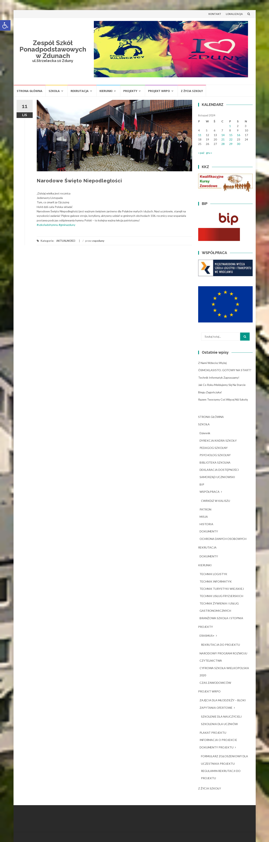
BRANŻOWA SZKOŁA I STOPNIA (221, 618)
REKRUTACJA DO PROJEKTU (220, 644)
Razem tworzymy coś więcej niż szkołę (223, 399)
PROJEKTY (130, 91)
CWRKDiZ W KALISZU (215, 500)
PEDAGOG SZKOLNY (214, 447)
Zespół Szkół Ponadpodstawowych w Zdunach (53, 49)
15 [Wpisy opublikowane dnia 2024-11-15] (230, 135)
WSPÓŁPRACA (210, 491)
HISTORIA (206, 524)
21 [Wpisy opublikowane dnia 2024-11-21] (223, 139)
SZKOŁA (54, 91)
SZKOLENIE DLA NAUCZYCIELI (221, 716)
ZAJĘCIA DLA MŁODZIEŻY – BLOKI (223, 700)
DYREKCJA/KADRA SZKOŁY (218, 440)
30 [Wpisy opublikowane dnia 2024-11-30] (238, 144)
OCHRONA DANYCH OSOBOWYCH (223, 538)
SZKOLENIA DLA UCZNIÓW (219, 724)
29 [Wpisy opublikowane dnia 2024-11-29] (230, 144)
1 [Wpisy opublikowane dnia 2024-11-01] (230, 126)
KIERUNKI (105, 91)
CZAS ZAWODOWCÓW (215, 682)
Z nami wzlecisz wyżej (212, 363)
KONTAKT (214, 14)
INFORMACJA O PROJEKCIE (218, 740)
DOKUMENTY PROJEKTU (216, 747)
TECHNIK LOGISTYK (213, 574)
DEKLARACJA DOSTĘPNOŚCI (219, 469)
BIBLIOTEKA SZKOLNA (215, 462)
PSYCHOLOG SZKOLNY (215, 455)
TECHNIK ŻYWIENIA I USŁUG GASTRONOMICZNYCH (219, 607)
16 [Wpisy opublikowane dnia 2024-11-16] (238, 135)
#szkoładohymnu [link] (47, 224)
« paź (201, 152)
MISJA (204, 516)
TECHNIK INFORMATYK (216, 581)
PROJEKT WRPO (159, 91)
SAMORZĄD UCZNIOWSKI (217, 477)
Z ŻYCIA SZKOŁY (192, 91)
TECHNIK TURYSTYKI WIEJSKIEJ (222, 588)
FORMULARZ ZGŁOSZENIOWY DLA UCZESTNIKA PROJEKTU (224, 759)
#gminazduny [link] (67, 224)
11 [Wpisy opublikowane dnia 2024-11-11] (199, 135)
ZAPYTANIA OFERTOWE (216, 707)
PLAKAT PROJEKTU (213, 732)
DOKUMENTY (209, 531)
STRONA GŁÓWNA (29, 91)
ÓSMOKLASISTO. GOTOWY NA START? (224, 370)
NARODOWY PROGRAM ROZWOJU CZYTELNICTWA (223, 657)
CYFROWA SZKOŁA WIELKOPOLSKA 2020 (224, 671)
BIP (202, 484)
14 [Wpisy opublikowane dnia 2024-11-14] (223, 135)
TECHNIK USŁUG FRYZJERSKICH (221, 596)
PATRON (205, 509)
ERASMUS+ (207, 635)
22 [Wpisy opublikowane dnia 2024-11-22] (230, 139)
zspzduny (98, 240)
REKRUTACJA (80, 91)
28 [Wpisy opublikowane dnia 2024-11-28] (223, 144)
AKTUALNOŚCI (65, 240)
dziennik (205, 433)
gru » (209, 152)
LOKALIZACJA (234, 14)
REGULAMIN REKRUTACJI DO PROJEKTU (221, 774)
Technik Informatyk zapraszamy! (218, 377)
